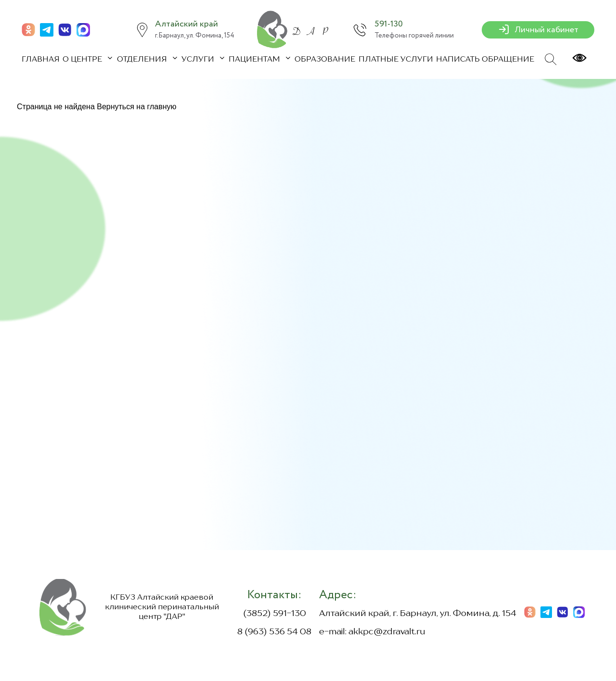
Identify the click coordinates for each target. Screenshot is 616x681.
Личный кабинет (538, 30)
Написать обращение (485, 60)
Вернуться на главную (136, 107)
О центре (83, 60)
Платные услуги (396, 60)
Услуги (198, 60)
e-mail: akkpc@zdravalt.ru (372, 632)
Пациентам (255, 60)
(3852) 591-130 (274, 613)
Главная (41, 60)
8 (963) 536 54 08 (274, 632)
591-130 (388, 24)
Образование (325, 60)
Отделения (143, 60)
